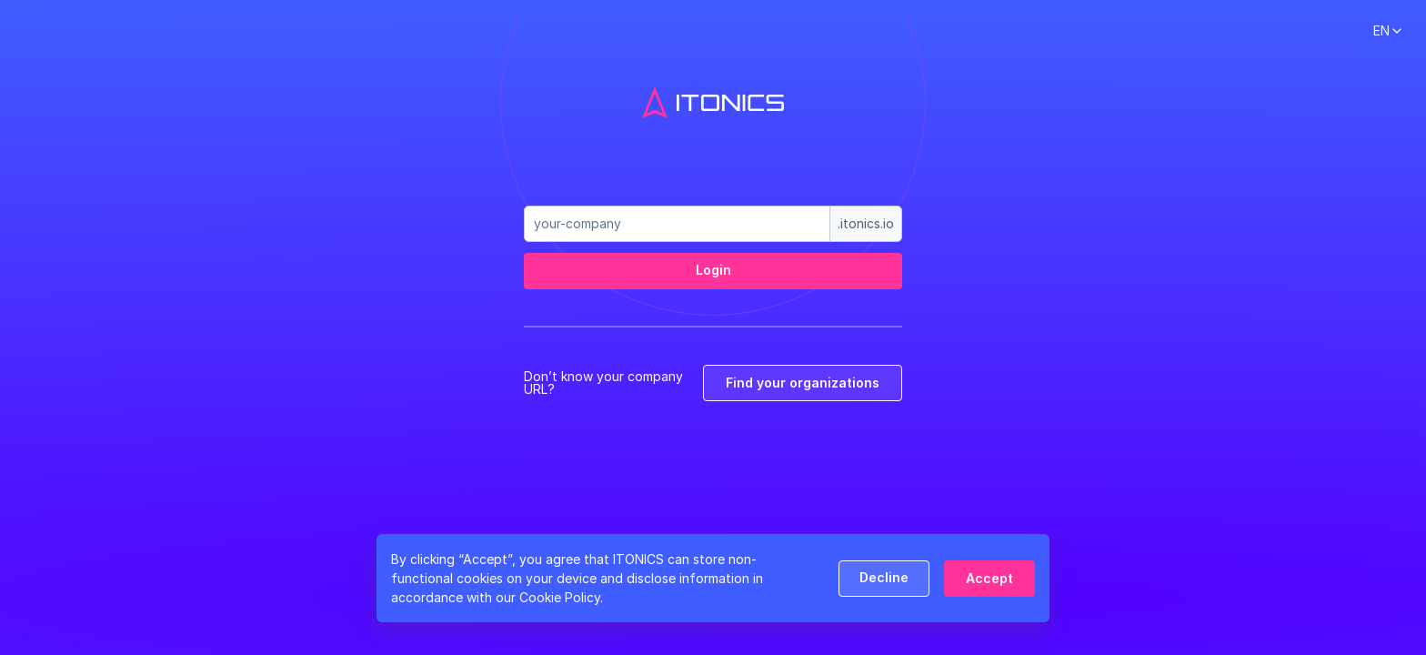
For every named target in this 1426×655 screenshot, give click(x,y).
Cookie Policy (559, 597)
